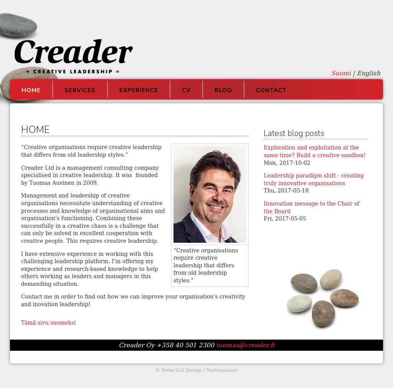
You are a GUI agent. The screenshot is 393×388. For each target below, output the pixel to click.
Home (31, 90)
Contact (271, 90)
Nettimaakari (222, 370)
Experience (138, 90)
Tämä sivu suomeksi (48, 323)
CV (186, 90)
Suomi (341, 73)
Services (80, 90)
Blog (223, 90)
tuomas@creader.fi (245, 345)
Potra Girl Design (182, 370)
